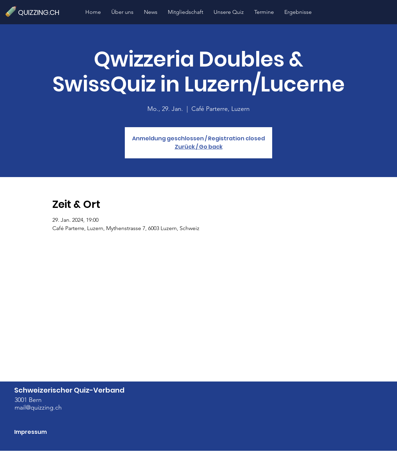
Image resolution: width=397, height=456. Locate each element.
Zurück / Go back (199, 147)
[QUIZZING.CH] (41, 12)
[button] (228, 12)
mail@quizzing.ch (38, 407)
